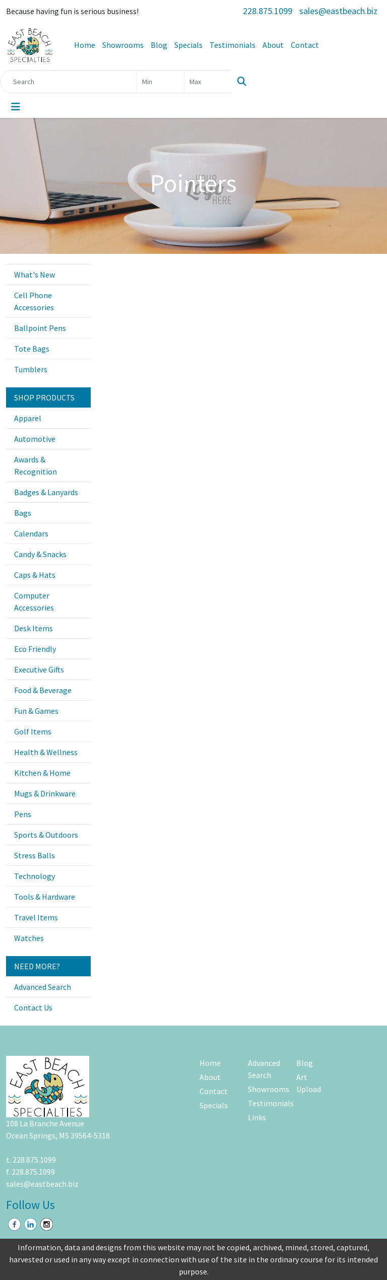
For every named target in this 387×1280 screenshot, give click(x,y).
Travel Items (36, 917)
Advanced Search (42, 987)
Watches (29, 938)
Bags (22, 513)
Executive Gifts (39, 669)
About (273, 45)
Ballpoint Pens (40, 328)
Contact (305, 45)
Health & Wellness (46, 752)
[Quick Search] (68, 81)
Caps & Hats (34, 575)
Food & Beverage (43, 690)
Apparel (27, 418)
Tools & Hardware (44, 897)
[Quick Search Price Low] (160, 81)
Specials (188, 45)
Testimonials (232, 45)
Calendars (31, 533)
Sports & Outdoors (46, 835)
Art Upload (308, 1083)
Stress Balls (34, 855)
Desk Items (33, 628)
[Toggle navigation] (15, 107)
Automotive (34, 439)
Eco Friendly (35, 649)
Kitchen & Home (42, 773)
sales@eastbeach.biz (338, 11)
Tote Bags (31, 349)
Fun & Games (36, 711)
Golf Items (32, 731)
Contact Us (33, 1007)
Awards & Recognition (35, 465)
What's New (34, 275)
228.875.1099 (267, 11)
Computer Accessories (34, 601)
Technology (34, 876)
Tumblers (30, 369)
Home (84, 45)
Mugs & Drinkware (45, 793)
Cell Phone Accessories (34, 301)
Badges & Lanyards (46, 492)
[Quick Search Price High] (208, 81)
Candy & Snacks (40, 554)
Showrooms (123, 45)
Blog (159, 45)
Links (257, 1117)
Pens (22, 814)
